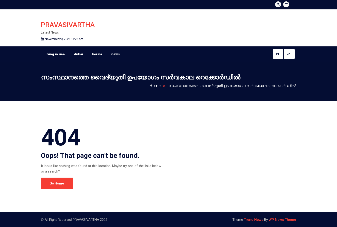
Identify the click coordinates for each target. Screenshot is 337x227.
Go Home (57, 183)
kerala (97, 54)
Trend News (253, 220)
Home (158, 85)
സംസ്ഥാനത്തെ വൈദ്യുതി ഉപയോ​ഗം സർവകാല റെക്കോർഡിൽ (232, 85)
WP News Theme (282, 220)
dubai (78, 54)
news (115, 54)
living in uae (55, 54)
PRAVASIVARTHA (68, 25)
